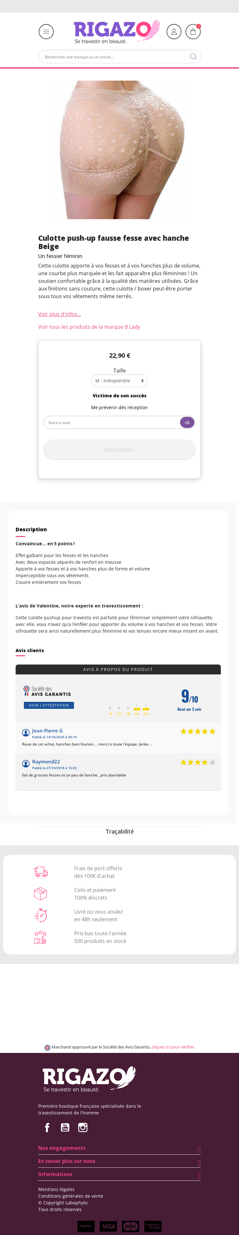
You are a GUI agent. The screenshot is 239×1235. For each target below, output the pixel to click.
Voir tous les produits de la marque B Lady (89, 326)
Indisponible (119, 450)
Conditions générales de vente (70, 1196)
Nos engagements (62, 1147)
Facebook (47, 1127)
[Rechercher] (119, 56)
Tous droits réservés (60, 1209)
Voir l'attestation (49, 705)
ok (187, 422)
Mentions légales (56, 1189)
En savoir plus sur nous (66, 1161)
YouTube (65, 1127)
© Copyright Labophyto (63, 1203)
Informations (55, 1174)
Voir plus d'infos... (59, 314)
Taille (119, 370)
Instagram (82, 1127)
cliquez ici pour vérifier (173, 1047)
